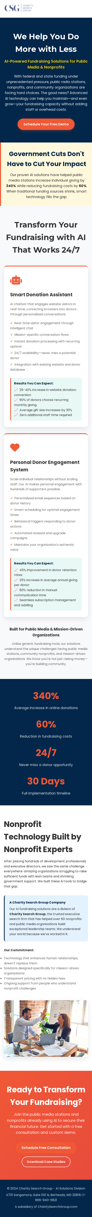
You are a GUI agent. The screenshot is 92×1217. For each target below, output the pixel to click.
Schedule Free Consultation (46, 1147)
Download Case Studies (46, 1161)
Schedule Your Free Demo (46, 124)
